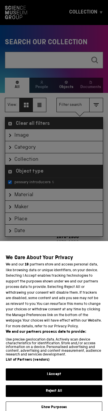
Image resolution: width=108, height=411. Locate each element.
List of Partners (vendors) (28, 364)
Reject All (54, 395)
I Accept (54, 378)
